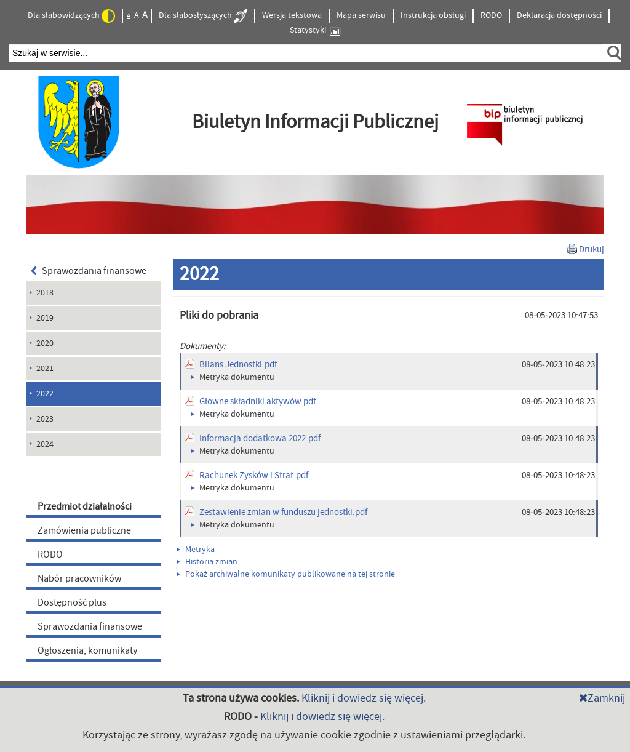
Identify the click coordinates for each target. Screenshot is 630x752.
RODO (491, 15)
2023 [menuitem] (45, 419)
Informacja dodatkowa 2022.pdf (260, 438)
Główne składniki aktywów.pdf (257, 401)
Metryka (196, 549)
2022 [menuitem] (45, 393)
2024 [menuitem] (45, 444)
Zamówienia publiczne (84, 530)
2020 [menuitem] (45, 343)
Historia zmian (207, 561)
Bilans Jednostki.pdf (238, 364)
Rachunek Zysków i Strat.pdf (253, 475)
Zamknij (602, 698)
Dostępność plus (72, 602)
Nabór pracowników (79, 578)
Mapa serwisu (361, 15)
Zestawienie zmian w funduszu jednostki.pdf (283, 512)
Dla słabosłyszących (203, 16)
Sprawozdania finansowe (88, 271)
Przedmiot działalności (85, 506)
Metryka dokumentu (232, 377)
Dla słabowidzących (71, 16)
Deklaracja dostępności (559, 15)
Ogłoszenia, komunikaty (87, 650)
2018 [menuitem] (45, 292)
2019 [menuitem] (45, 318)
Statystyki (315, 30)
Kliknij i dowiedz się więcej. (363, 698)
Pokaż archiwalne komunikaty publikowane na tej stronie (286, 574)
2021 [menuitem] (45, 368)
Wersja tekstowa (292, 15)
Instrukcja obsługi (433, 15)
